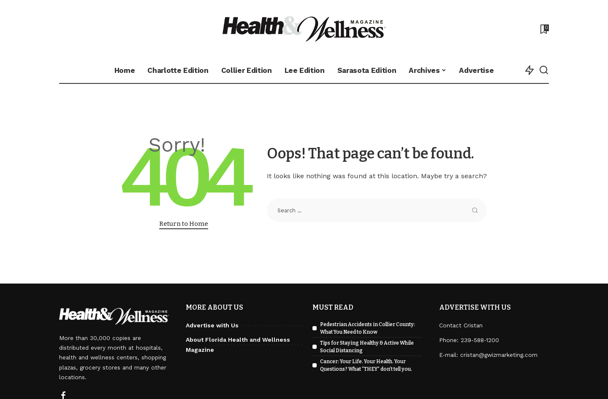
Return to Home (183, 224)
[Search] (544, 70)
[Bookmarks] (544, 29)
